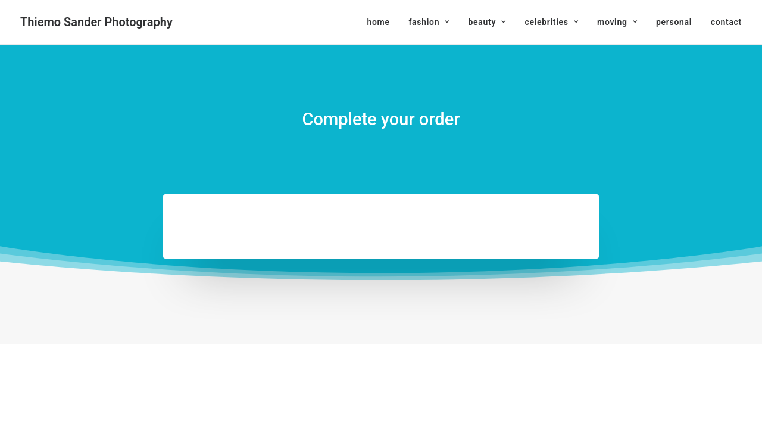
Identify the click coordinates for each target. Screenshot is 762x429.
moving (617, 22)
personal (674, 22)
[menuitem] (382, 22)
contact (726, 22)
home (378, 22)
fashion (428, 22)
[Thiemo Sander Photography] (96, 22)
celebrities (551, 22)
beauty (486, 22)
